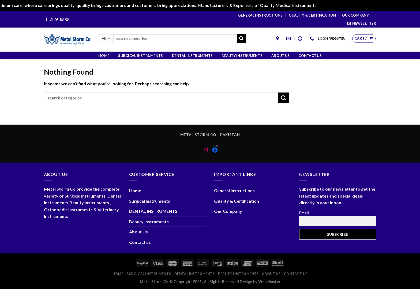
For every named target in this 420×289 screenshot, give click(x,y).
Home (103, 55)
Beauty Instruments (242, 55)
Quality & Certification (312, 15)
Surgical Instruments (140, 55)
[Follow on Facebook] (46, 19)
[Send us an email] (61, 19)
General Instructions (260, 15)
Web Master (269, 281)
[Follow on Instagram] (51, 19)
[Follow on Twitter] (56, 19)
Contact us (310, 55)
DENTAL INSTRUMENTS (192, 55)
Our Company (355, 15)
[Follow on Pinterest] (67, 19)
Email (304, 212)
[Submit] (241, 38)
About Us (280, 55)
